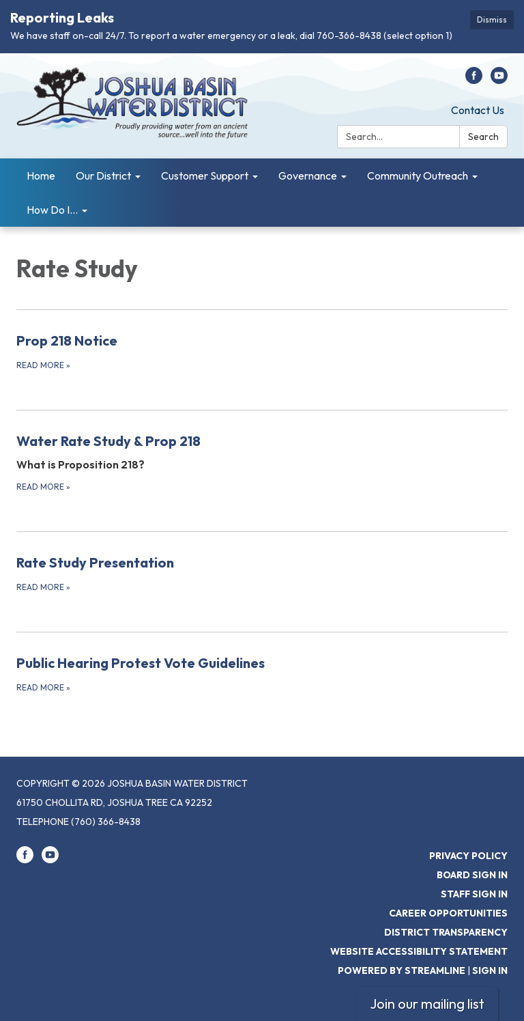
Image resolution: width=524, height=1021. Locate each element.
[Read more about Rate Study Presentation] (262, 573)
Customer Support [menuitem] (204, 175)
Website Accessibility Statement (419, 951)
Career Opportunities (448, 913)
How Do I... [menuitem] (52, 209)
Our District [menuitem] (103, 175)
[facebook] (473, 80)
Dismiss (492, 19)
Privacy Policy (468, 856)
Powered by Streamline (401, 970)
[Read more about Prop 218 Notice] (262, 351)
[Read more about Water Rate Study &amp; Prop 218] (262, 462)
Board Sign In (472, 875)
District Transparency (446, 932)
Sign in (490, 970)
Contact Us (477, 110)
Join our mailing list (427, 1003)
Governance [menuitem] (307, 175)
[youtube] (499, 80)
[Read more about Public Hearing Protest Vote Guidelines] (262, 673)
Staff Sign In (474, 894)
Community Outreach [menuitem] (417, 175)
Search (483, 136)
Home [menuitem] (41, 175)
